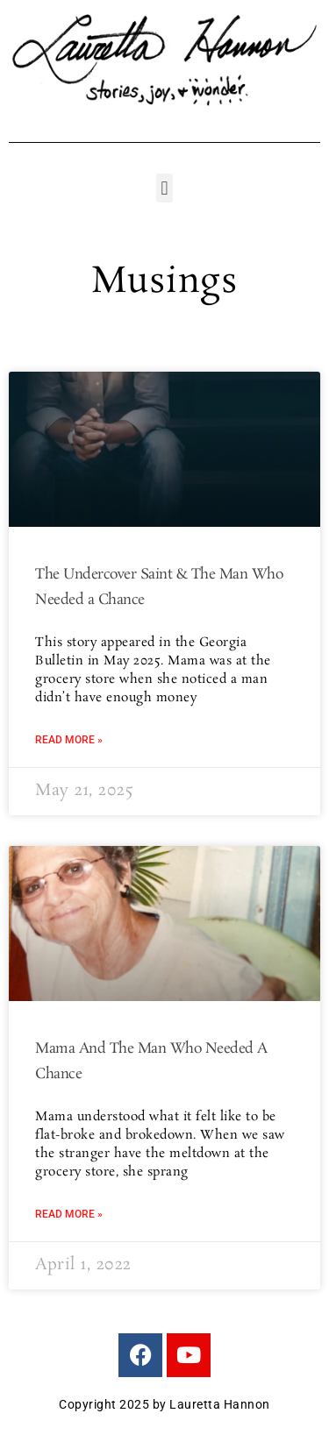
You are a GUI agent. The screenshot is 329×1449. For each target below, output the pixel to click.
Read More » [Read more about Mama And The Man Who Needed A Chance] (69, 1214)
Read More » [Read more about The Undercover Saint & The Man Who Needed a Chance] (69, 740)
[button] (164, 188)
